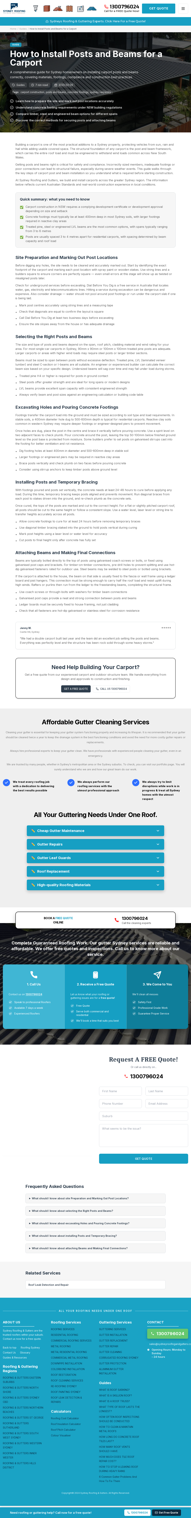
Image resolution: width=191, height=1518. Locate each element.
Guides (23, 28)
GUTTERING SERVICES (112, 1329)
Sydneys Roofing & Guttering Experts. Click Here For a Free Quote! (96, 21)
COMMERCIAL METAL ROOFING (69, 1357)
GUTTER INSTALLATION (113, 1334)
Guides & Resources (15, 1357)
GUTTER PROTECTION (112, 1363)
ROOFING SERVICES (63, 1329)
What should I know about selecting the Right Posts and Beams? (72, 1210)
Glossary (25, 1352)
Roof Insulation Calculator (66, 1423)
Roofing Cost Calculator (65, 1418)
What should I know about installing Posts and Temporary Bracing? (74, 1235)
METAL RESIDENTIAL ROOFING (69, 1351)
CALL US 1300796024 (111, 688)
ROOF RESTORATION (63, 1374)
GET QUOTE (158, 8)
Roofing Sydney (30, 1347)
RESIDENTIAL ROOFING (64, 1334)
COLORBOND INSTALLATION (68, 1369)
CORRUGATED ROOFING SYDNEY (118, 1357)
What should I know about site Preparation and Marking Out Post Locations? (80, 1198)
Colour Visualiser (61, 1435)
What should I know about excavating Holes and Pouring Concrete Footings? (80, 1223)
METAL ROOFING (61, 1346)
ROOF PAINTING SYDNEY (65, 1391)
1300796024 (34, 994)
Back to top (9, 1347)
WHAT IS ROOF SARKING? (114, 1389)
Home (13, 28)
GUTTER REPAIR (108, 1346)
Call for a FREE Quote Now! (121, 11)
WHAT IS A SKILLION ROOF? (115, 1395)
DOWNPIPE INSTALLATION (66, 1363)
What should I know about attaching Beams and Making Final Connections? (80, 1248)
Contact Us (9, 1352)
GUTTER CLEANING (110, 1351)
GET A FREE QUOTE (76, 688)
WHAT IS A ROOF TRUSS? (114, 1401)
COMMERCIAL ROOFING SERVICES (71, 1340)
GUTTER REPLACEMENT (113, 1340)
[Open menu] (183, 9)
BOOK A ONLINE (58, 920)
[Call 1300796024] (121, 6)
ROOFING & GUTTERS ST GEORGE (23, 1417)
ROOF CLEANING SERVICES (67, 1380)
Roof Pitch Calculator (63, 1429)
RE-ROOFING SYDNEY (64, 1386)
